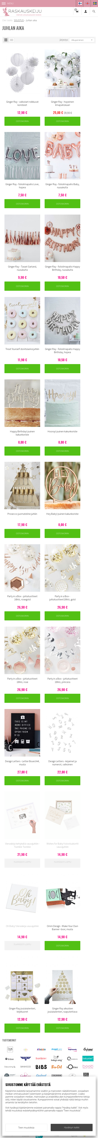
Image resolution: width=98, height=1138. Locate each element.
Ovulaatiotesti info (64, 1015)
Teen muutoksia (26, 1127)
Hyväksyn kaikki (71, 1127)
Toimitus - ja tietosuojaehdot (70, 1003)
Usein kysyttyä (62, 1009)
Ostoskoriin (18, 108)
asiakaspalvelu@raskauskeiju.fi (27, 1044)
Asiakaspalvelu (62, 997)
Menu (8, 3)
